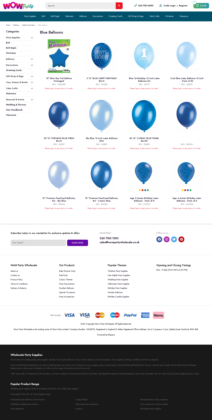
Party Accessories (66, 296)
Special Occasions (67, 292)
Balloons (83, 16)
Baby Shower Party (67, 271)
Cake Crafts (154, 16)
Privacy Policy (17, 279)
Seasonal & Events (15, 99)
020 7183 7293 (109, 238)
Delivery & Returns (18, 288)
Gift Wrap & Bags (135, 16)
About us (14, 271)
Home (8, 25)
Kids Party (63, 275)
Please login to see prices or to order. (59, 88)
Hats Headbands (14, 109)
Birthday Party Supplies (117, 288)
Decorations (98, 16)
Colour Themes (65, 279)
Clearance (11, 115)
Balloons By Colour (28, 25)
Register (183, 5)
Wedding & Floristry (16, 104)
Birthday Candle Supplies (118, 296)
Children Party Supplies (117, 271)
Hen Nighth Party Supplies (119, 275)
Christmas (169, 16)
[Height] (80, 5)
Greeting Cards (115, 16)
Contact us (15, 275)
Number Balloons (66, 288)
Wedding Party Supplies (118, 279)
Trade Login (169, 5)
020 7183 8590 (145, 5)
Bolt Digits (55, 16)
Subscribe (77, 242)
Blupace (111, 334)
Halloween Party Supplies (118, 283)
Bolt (43, 16)
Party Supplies (30, 16)
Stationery (69, 16)
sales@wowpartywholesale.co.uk (119, 242)
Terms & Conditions (19, 283)
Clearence (183, 16)
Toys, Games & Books (17, 82)
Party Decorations (66, 283)
